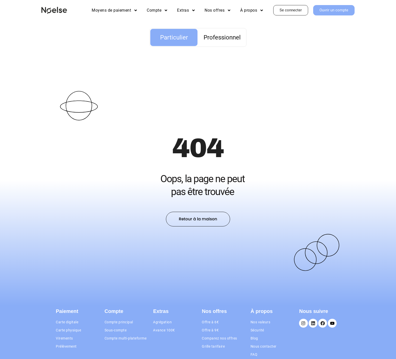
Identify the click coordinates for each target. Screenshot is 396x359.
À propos (252, 10)
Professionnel (222, 37)
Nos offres (218, 10)
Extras (186, 10)
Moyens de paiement (115, 10)
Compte (157, 10)
